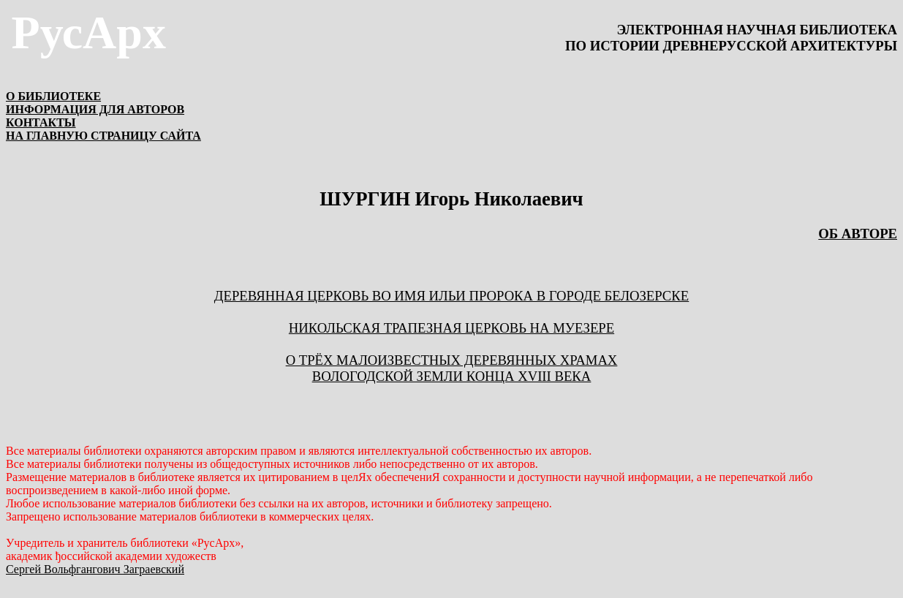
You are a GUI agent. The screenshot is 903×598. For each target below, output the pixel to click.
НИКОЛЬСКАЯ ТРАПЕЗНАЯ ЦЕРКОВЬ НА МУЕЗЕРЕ (451, 328)
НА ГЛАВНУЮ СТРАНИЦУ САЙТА (103, 135)
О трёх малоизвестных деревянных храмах (452, 360)
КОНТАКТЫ (41, 122)
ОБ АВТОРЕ (857, 233)
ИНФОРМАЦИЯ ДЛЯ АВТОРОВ (95, 109)
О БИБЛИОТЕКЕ (53, 96)
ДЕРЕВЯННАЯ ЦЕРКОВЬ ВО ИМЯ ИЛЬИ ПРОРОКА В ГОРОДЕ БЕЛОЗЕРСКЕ (451, 295)
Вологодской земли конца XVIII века (451, 376)
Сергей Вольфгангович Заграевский (95, 569)
